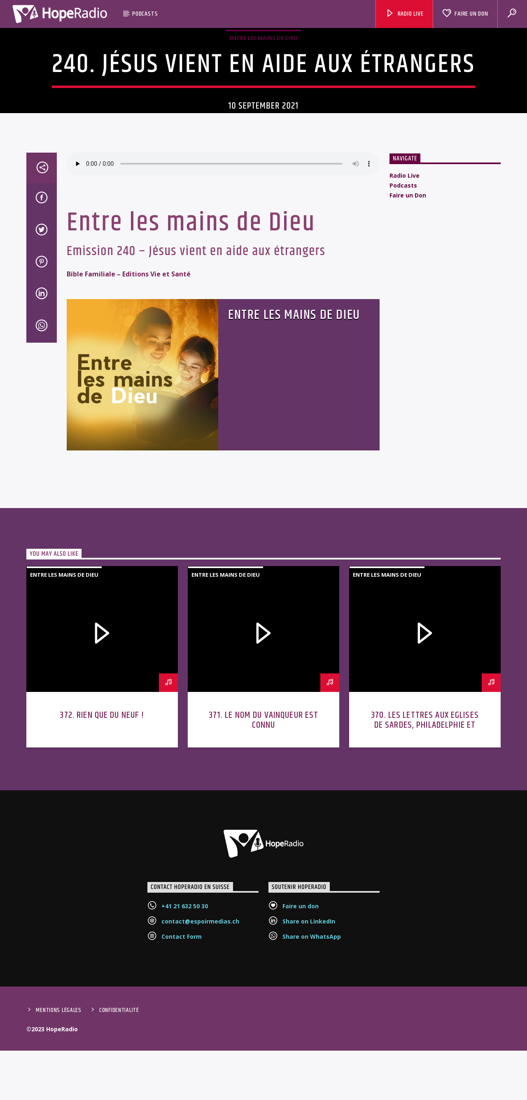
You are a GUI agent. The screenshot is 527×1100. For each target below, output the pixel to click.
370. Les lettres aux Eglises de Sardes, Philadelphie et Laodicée (425, 824)
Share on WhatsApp (311, 1035)
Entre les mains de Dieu (263, 82)
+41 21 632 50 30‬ (184, 1005)
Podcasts (145, 14)
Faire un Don (465, 14)
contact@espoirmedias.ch (200, 1020)
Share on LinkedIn (308, 1020)
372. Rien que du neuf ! (102, 814)
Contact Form (181, 1035)
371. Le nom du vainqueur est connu (264, 819)
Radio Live (404, 14)
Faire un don (300, 1005)
